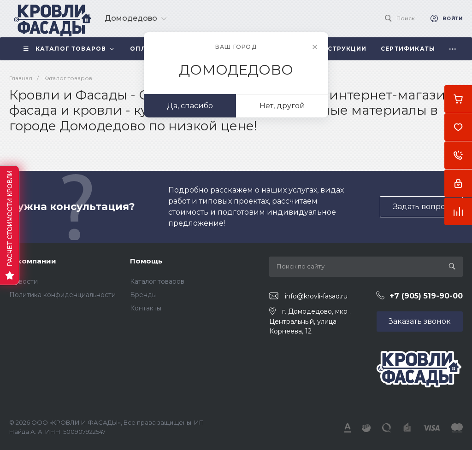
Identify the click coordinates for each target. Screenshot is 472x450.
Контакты (145, 308)
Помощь (146, 261)
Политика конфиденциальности (62, 295)
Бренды (143, 295)
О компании (32, 261)
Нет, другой (282, 105)
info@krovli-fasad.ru (316, 296)
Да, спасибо (190, 105)
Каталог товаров (157, 281)
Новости (23, 281)
